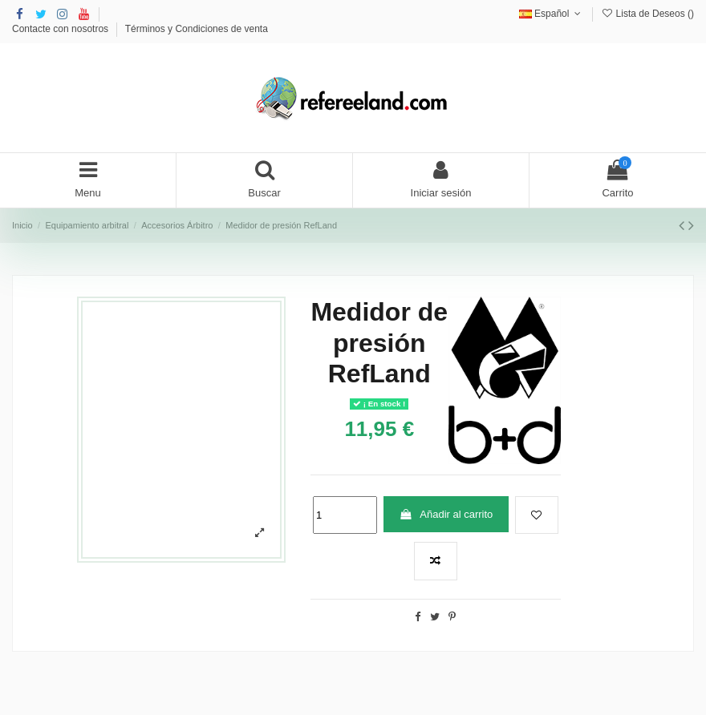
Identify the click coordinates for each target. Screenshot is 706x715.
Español (551, 13)
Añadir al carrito (446, 514)
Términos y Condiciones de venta (196, 28)
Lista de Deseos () (647, 13)
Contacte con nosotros (61, 28)
